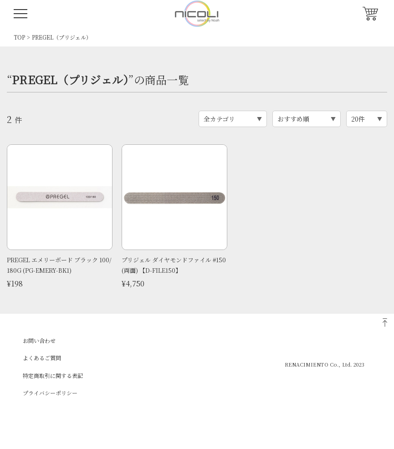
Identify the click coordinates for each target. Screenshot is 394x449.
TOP (19, 37)
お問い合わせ (39, 340)
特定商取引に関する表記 (53, 375)
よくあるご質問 (42, 358)
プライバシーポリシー (50, 393)
